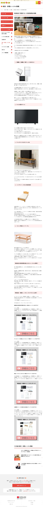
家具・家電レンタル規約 (31, 500)
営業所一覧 (11, 504)
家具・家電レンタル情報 (8, 9)
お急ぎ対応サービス (26, 491)
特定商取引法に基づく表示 (11, 500)
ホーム (2, 9)
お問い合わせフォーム (21, 485)
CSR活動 (32, 504)
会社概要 (32, 502)
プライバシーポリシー (11, 502)
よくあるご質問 (25, 480)
